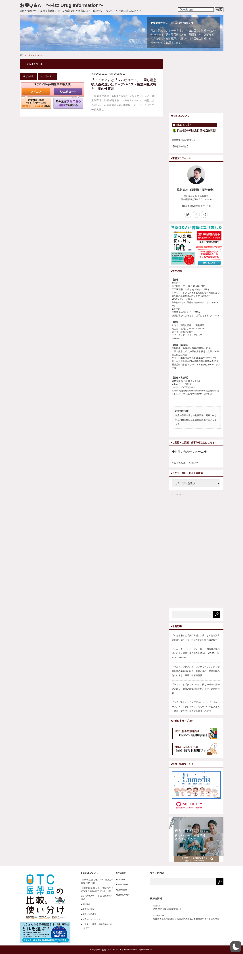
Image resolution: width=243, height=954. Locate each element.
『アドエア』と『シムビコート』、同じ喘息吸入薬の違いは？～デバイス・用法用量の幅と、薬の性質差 (123, 84)
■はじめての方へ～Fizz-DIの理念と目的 (97, 897)
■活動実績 (86, 904)
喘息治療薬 (28, 76)
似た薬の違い (47, 76)
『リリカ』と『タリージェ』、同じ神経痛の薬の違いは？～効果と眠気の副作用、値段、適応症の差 (196, 688)
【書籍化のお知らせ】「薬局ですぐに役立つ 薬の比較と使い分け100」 (97, 889)
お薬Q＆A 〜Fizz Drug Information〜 (61, 5)
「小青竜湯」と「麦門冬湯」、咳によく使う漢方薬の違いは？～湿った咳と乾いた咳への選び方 (196, 637)
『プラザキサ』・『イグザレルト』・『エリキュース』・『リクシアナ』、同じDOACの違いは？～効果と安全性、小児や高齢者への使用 (196, 706)
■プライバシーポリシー (91, 919)
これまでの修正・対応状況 (185, 463)
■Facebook (121, 885)
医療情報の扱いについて (184, 140)
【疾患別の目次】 (180, 146)
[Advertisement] (199, 84)
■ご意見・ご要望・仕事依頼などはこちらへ (96, 926)
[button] (235, 946)
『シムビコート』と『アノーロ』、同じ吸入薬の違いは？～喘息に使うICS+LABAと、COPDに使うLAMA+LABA (196, 653)
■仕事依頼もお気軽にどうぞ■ (196, 206)
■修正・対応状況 (89, 914)
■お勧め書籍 (120, 889)
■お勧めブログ (121, 895)
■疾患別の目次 (88, 909)
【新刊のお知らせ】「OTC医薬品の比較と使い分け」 (97, 881)
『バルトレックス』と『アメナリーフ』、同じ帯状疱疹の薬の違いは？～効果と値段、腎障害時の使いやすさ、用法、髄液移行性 (196, 671)
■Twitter (119, 880)
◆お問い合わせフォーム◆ (189, 451)
